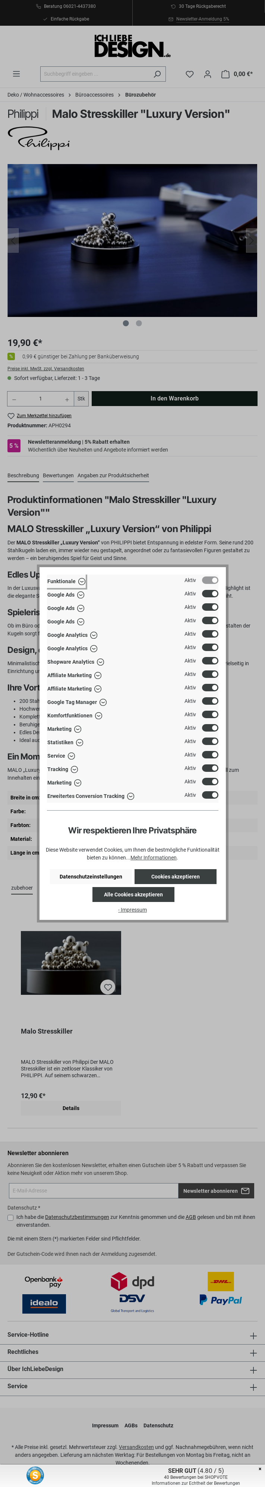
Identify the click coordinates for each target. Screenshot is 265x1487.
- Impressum (132, 910)
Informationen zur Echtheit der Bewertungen (196, 1483)
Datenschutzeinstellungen (91, 877)
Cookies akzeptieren (175, 877)
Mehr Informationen (153, 858)
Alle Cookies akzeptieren (133, 894)
